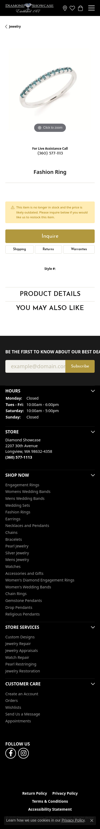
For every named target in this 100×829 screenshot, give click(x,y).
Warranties (79, 249)
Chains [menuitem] (11, 532)
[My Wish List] (72, 8)
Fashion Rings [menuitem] (17, 512)
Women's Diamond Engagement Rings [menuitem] (39, 580)
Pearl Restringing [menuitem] (20, 664)
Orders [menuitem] (11, 700)
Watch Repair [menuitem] (17, 657)
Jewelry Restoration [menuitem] (22, 671)
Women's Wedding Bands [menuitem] (28, 587)
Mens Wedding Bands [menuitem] (25, 498)
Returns (48, 249)
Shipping (19, 249)
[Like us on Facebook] (10, 753)
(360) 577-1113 (50, 153)
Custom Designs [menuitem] (20, 637)
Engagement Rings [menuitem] (22, 485)
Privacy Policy (65, 793)
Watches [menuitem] (13, 566)
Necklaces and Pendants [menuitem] (27, 526)
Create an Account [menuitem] (21, 694)
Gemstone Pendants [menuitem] (23, 600)
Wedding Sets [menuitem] (17, 505)
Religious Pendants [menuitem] (22, 614)
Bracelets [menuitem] (13, 539)
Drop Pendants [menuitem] (18, 607)
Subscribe (80, 366)
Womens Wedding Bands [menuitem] (27, 491)
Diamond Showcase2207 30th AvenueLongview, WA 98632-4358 (28, 448)
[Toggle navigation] (91, 8)
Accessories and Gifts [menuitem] (24, 573)
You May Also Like (50, 308)
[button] (50, 391)
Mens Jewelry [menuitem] (17, 560)
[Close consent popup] (91, 820)
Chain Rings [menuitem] (16, 594)
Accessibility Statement (50, 809)
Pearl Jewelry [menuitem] (16, 546)
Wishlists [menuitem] (13, 707)
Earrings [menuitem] (12, 519)
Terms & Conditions (50, 801)
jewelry (15, 26)
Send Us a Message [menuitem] (22, 714)
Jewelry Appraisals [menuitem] (21, 650)
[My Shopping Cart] (80, 8)
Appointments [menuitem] (18, 721)
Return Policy (34, 793)
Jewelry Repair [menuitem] (18, 644)
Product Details (50, 294)
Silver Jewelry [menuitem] (17, 553)
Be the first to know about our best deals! (50, 351)
